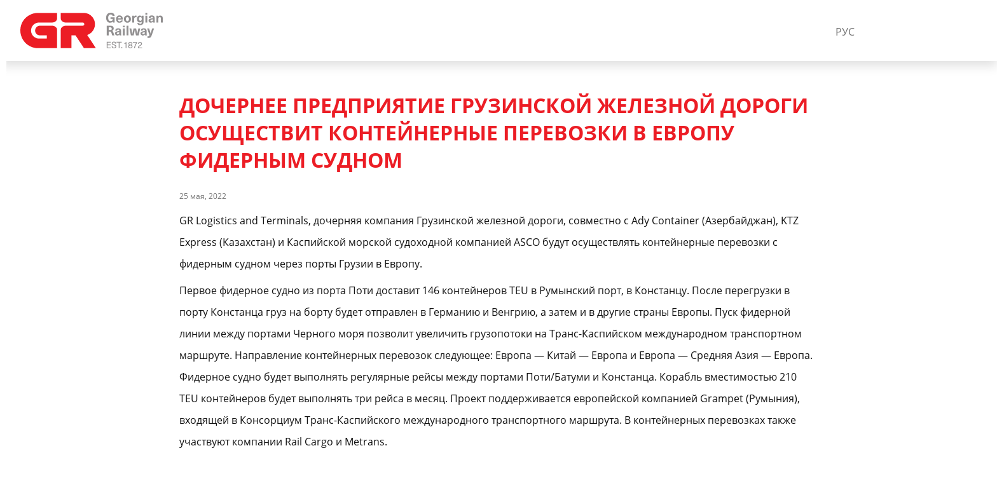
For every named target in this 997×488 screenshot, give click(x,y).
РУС (845, 32)
